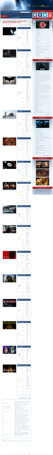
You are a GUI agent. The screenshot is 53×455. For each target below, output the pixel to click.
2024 (15, 413)
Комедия (20, 432)
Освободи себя (38, 30)
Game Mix (27, 255)
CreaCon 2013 (23, 420)
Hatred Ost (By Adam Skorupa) (27, 233)
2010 (21, 402)
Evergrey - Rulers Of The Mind (40, 152)
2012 (26, 402)
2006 (28, 401)
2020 (21, 412)
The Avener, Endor (27, 281)
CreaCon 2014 (17, 422)
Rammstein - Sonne (39, 129)
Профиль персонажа (24, 433)
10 (26, 245)
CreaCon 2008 (17, 415)
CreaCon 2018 (19, 427)
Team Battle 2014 (21, 422)
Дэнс (17, 435)
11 (26, 103)
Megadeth (27, 145)
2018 (24, 403)
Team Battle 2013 (19, 421)
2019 (26, 403)
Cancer (27, 57)
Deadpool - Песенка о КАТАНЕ (22, 365)
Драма (16, 432)
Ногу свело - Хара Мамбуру (40, 134)
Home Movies (38, 35)
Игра (23, 432)
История (16, 434)
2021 (24, 412)
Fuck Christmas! (38, 32)
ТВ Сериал (20, 435)
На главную (6, 1)
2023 (28, 412)
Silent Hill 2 (27, 54)
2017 (22, 403)
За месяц (20, 401)
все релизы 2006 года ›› (47, 155)
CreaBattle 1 (16, 414)
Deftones (27, 256)
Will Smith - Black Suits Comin (41, 150)
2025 (18, 413)
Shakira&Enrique (20, 346)
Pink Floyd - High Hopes (40, 145)
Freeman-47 (36, 107)
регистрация (7, 12)
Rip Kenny (27, 304)
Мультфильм (27, 432)
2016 (20, 403)
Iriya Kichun (40, 191)
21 (25, 176)
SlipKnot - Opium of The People (41, 140)
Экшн (18, 432)
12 (26, 154)
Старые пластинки (20, 161)
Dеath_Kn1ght (37, 94)
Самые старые (22, 408)
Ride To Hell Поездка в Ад (40, 52)
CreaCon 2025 (19, 431)
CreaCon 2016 (22, 425)
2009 (19, 402)
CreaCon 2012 (18, 420)
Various (27, 303)
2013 (28, 402)
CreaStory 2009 (21, 415)
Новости (5, 2)
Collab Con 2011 (22, 419)
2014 (15, 403)
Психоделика (23, 434)
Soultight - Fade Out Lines (21, 275)
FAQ (4, 7)
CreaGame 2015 (17, 425)
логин (4, 12)
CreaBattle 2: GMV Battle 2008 (23, 414)
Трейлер (16, 433)
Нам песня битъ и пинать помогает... (23, 182)
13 (26, 390)
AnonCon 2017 (23, 426)
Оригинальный (27, 165)
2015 (18, 403)
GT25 (18, 138)
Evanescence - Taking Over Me (40, 147)
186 (29, 24)
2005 (25, 401)
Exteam (26, 124)
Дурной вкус (27, 166)
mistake (18, 299)
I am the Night (19, 77)
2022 (26, 412)
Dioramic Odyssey (20, 206)
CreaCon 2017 (19, 426)
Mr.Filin (36, 73)
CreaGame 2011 (17, 419)
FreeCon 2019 (19, 428)
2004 (23, 401)
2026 (20, 413)
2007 (15, 402)
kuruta (36, 100)
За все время (16, 401)
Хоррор (19, 434)
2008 (17, 402)
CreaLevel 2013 (24, 421)
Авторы (5, 5)
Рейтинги (5, 6)
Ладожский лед (19, 111)
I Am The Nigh (27, 91)
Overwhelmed (19, 251)
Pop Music (28, 350)
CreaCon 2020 (23, 428)
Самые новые (17, 408)
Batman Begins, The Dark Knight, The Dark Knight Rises (27, 85)
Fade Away (19, 50)
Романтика (19, 433)
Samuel (36, 83)
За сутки (24, 407)
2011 (24, 402)
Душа (27, 35)
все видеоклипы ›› (48, 57)
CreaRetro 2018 (23, 427)
